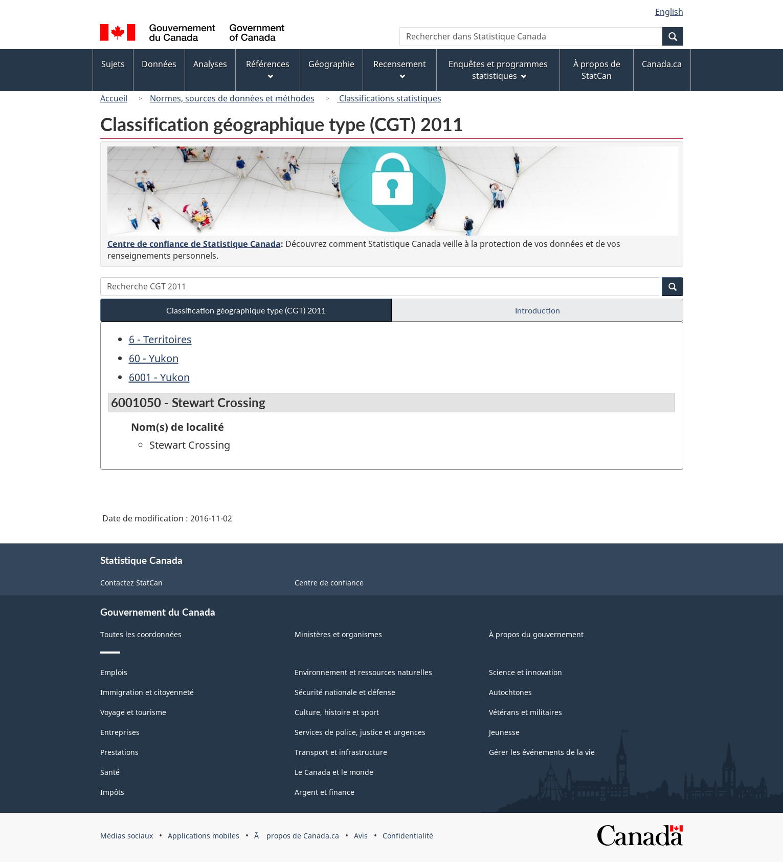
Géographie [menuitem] (331, 64)
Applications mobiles (203, 835)
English (669, 11)
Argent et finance (324, 792)
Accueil (113, 98)
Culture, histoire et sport (337, 712)
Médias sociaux (126, 835)
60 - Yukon (153, 358)
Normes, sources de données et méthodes (232, 98)
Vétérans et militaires (525, 712)
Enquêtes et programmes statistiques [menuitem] (498, 69)
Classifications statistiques (389, 98)
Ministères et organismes (338, 634)
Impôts (112, 792)
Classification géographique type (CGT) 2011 (246, 310)
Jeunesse (504, 732)
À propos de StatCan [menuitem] (596, 69)
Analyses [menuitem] (210, 64)
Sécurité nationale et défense (345, 692)
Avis (361, 835)
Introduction (537, 310)
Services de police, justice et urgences (360, 732)
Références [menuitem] (267, 68)
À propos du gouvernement (536, 634)
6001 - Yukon (159, 377)
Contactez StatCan (131, 582)
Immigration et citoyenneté (147, 692)
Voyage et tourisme (133, 712)
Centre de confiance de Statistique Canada (194, 243)
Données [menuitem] (159, 64)
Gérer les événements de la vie (542, 752)
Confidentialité (408, 835)
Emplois (113, 672)
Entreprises (120, 732)
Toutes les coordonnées (141, 634)
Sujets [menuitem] (113, 64)
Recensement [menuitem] (399, 68)
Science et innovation (525, 672)
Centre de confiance (329, 582)
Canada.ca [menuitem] (662, 64)
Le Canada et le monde (334, 772)
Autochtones (510, 692)
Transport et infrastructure (341, 752)
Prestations (119, 752)
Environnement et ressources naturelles (363, 672)
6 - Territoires (160, 339)
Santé (110, 772)
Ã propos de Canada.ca (296, 835)
